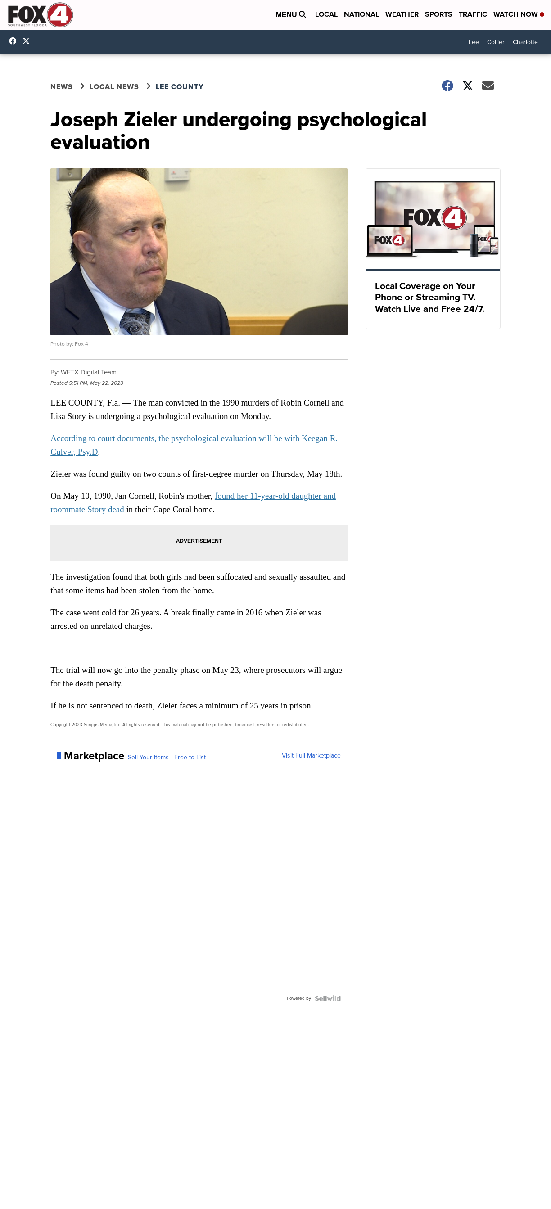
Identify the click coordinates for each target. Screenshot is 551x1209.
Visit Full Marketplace (311, 756)
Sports (438, 14)
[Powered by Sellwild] (328, 998)
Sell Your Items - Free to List (167, 757)
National (361, 14)
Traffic (473, 14)
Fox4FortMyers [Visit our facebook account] (15, 41)
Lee (474, 42)
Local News (114, 86)
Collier (496, 42)
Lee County (179, 86)
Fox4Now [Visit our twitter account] (28, 41)
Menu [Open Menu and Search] (291, 14)
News (61, 86)
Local (326, 14)
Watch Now (518, 14)
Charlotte (525, 42)
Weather (402, 14)
